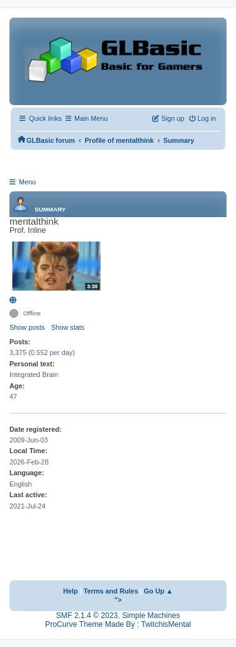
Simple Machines (151, 615)
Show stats (67, 327)
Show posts (27, 327)
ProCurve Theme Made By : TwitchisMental (118, 624)
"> (118, 600)
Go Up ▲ (158, 591)
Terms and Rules (111, 591)
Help (70, 591)
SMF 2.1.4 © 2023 (87, 615)
